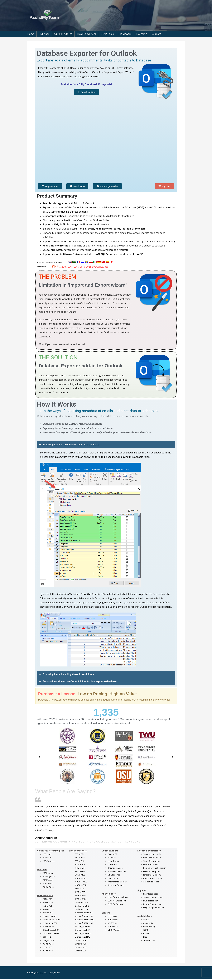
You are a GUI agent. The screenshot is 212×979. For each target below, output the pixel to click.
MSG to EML (80, 868)
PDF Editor (47, 857)
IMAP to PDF (48, 912)
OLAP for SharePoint (117, 900)
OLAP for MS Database (118, 897)
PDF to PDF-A (48, 887)
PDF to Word (48, 950)
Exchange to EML (82, 937)
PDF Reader (48, 873)
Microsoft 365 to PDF (84, 912)
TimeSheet (112, 864)
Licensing (141, 34)
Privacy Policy (149, 926)
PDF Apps (44, 34)
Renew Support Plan (152, 904)
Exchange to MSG (83, 933)
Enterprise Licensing (152, 874)
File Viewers (125, 34)
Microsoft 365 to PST (84, 916)
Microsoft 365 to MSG (84, 919)
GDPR (145, 930)
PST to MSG (80, 857)
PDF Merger (48, 880)
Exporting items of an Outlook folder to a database (71, 444)
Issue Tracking (114, 861)
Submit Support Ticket (153, 897)
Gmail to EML (80, 950)
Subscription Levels (152, 854)
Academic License (151, 881)
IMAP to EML (80, 899)
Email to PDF (113, 854)
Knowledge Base (115, 868)
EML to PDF (47, 906)
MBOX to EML (81, 885)
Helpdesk (112, 857)
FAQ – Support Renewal (153, 907)
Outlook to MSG (82, 906)
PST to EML (80, 861)
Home (30, 34)
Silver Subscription (151, 861)
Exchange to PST (82, 930)
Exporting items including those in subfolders (68, 674)
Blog (145, 937)
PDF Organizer (49, 876)
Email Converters (86, 34)
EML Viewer (113, 926)
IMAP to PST (80, 892)
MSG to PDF (48, 902)
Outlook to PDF (49, 916)
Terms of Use (149, 940)
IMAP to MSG (80, 895)
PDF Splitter (48, 883)
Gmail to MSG (81, 947)
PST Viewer (113, 919)
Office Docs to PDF (51, 930)
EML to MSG (80, 874)
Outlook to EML (81, 909)
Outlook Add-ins (63, 34)
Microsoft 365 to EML (84, 923)
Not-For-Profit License (152, 878)
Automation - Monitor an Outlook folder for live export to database (79, 681)
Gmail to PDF (80, 940)
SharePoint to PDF (51, 933)
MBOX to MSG (81, 881)
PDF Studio (47, 854)
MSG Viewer (113, 923)
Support (156, 34)
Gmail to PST (80, 943)
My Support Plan (150, 900)
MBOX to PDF (48, 909)
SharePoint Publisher (117, 871)
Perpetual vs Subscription (154, 868)
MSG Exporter (114, 874)
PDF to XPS (47, 947)
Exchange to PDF (50, 923)
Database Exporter (116, 885)
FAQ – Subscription (151, 871)
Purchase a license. (57, 694)
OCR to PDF (47, 937)
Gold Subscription (151, 864)
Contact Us (148, 923)
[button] (106, 444)
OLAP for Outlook (115, 904)
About (146, 919)
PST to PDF (47, 899)
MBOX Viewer (114, 930)
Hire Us (146, 933)
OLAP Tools (107, 34)
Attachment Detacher (117, 881)
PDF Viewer (113, 916)
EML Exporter (113, 878)
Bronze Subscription (152, 857)
